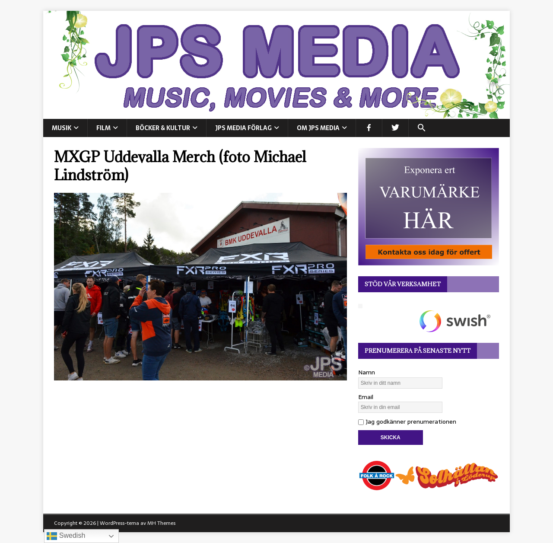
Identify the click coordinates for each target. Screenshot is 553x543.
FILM (103, 128)
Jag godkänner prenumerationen (407, 421)
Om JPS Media (318, 128)
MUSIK (61, 128)
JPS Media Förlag (243, 128)
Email (365, 397)
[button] (421, 128)
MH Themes (161, 523)
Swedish (66, 536)
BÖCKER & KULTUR (163, 128)
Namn (366, 372)
